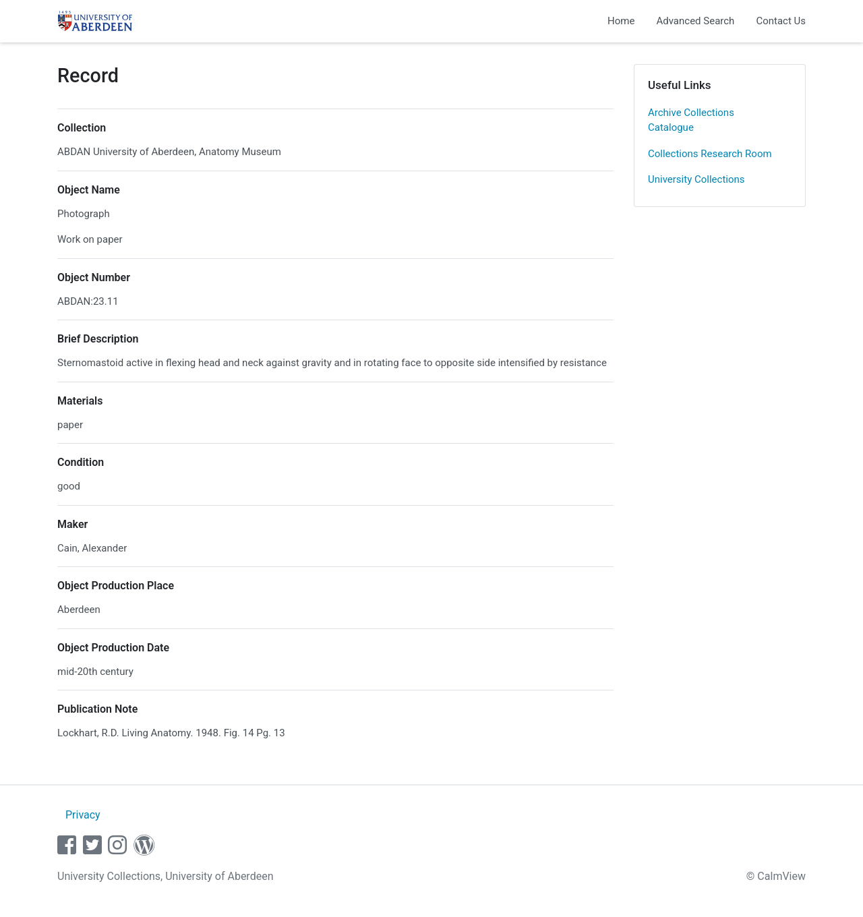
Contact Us (781, 21)
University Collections (696, 179)
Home (620, 21)
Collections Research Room (710, 154)
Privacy (82, 814)
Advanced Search (695, 21)
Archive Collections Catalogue (691, 120)
